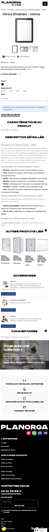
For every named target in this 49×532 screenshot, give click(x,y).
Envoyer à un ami (8, 56)
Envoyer (19, 505)
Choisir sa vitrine (6, 463)
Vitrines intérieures (22, 9)
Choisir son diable (6, 466)
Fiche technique (23, 56)
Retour (3, 524)
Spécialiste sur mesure (8, 450)
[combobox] (40, 530)
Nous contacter (36, 362)
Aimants (13, 281)
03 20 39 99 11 (11, 491)
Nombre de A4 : (7, 88)
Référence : (5, 62)
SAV (2, 526)
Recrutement (5, 446)
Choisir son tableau (7, 459)
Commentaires (29, 331)
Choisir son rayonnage (8, 475)
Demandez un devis (14, 362)
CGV (2, 519)
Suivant (36, 49)
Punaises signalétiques (18, 300)
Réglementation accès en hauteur (11, 478)
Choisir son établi (6, 471)
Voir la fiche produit (8, 294)
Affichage (11, 9)
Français (39, 530)
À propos (4, 443)
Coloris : (4, 81)
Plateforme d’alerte (7, 528)
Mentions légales (7, 521)
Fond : (3, 94)
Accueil (3, 9)
